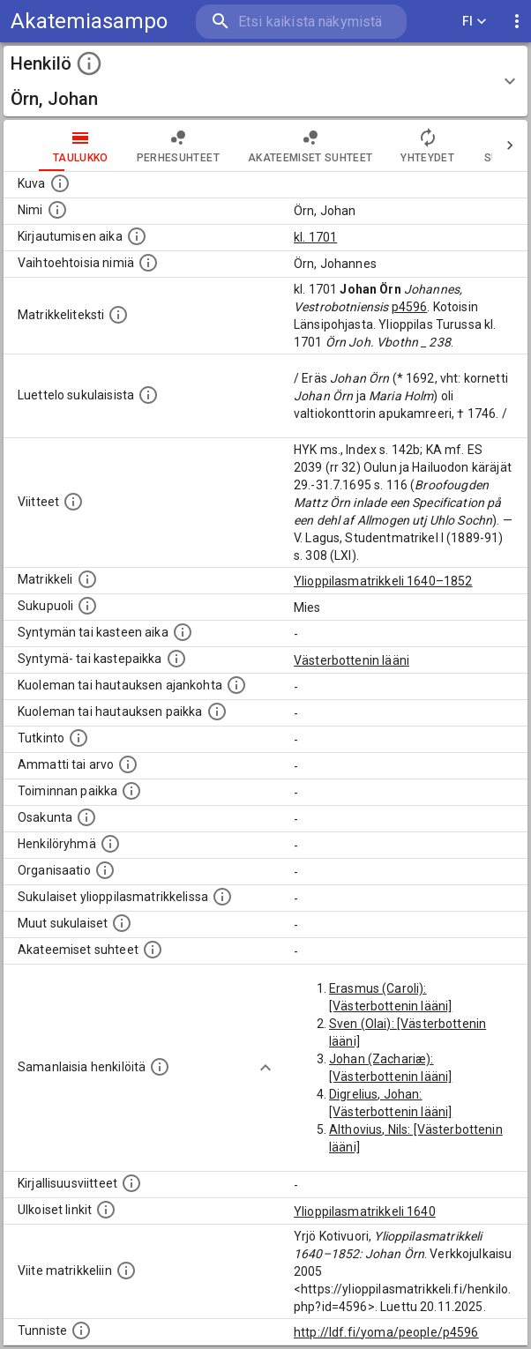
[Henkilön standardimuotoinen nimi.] (57, 210)
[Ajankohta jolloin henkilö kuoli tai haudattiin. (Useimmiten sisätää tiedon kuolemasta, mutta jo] (236, 685)
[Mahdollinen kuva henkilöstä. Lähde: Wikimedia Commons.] (60, 183)
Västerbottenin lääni (351, 660)
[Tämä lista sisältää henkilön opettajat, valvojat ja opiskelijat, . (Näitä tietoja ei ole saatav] (152, 949)
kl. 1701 (315, 237)
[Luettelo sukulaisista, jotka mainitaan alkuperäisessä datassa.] (148, 395)
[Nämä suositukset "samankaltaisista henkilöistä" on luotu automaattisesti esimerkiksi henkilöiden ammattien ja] (160, 1067)
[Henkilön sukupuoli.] (87, 606)
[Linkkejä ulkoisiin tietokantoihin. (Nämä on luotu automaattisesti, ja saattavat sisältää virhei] (106, 1210)
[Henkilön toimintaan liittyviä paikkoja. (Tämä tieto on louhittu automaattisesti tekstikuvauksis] (131, 791)
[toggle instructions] (89, 63)
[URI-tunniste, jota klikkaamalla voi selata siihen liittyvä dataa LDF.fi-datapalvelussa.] (81, 1330)
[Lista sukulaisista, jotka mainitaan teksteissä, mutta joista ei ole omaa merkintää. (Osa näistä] (122, 923)
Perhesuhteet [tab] (178, 145)
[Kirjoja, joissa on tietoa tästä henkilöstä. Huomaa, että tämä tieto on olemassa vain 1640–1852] (131, 1183)
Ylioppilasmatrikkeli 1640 (365, 1211)
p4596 (410, 307)
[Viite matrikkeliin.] (126, 1270)
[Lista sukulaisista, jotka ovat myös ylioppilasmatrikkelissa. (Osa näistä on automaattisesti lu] (222, 897)
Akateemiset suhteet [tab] (310, 145)
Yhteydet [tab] (427, 145)
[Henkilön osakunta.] (86, 817)
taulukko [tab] (81, 145)
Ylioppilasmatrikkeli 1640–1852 (383, 581)
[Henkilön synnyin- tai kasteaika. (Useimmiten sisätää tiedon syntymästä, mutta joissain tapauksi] (182, 632)
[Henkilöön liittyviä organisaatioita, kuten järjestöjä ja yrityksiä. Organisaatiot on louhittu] (105, 870)
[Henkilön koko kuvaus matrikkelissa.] (118, 315)
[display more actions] (517, 21)
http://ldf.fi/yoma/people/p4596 (386, 1332)
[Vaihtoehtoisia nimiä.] (148, 263)
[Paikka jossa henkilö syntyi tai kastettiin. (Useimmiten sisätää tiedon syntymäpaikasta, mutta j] (176, 659)
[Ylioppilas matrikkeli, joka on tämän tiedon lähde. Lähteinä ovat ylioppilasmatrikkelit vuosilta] (87, 579)
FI (474, 21)
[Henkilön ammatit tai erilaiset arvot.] (128, 764)
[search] (301, 21)
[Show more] (265, 1068)
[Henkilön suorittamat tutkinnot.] (78, 738)
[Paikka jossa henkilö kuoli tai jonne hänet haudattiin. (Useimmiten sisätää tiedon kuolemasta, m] (217, 711)
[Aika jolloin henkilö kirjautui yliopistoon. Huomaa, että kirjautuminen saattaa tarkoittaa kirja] (137, 236)
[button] (265, 81)
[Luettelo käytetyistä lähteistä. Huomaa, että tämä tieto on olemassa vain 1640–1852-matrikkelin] (73, 502)
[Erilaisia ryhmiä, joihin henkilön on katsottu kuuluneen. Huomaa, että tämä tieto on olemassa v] (110, 844)
